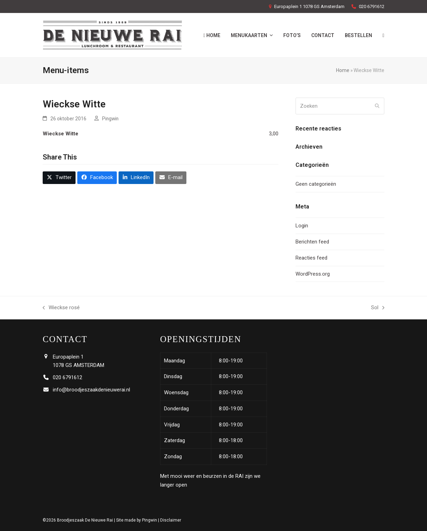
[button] (59, 177)
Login (302, 225)
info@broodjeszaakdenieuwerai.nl (91, 390)
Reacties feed (311, 258)
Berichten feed (312, 242)
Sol (377, 308)
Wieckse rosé (61, 308)
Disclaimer (170, 520)
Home (342, 70)
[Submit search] (377, 105)
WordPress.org (313, 274)
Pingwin (110, 118)
